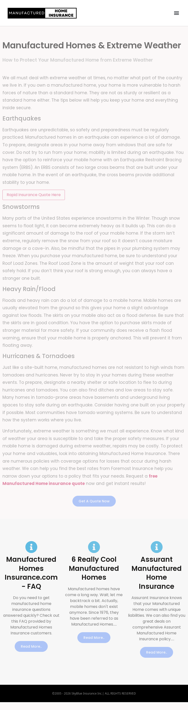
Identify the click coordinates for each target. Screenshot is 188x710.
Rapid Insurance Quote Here (34, 195)
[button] (177, 13)
